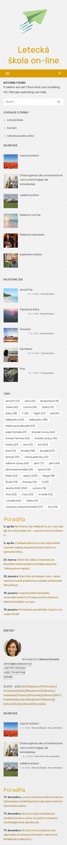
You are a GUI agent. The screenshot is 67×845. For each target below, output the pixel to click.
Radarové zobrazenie (32, 234)
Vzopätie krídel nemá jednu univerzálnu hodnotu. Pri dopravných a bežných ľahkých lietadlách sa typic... (31, 597)
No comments (55, 728)
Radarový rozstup (30, 215)
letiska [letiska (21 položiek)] (12, 444)
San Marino (26, 349)
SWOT (56, 695)
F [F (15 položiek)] (25, 413)
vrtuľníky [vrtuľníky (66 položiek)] (13, 500)
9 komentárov (47, 294)
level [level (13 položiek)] (11, 450)
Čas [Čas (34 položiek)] (53, 506)
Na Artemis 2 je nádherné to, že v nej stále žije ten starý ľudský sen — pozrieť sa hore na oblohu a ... (33, 531)
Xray (22, 368)
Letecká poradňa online (20, 135)
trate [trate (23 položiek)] (27, 494)
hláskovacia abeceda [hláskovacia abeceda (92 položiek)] (20, 425)
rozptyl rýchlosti (29, 155)
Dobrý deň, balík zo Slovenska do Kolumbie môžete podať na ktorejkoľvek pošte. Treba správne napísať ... (30, 564)
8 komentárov (47, 313)
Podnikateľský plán (14, 699)
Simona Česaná (39, 728)
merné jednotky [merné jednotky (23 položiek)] (36, 457)
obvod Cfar (26, 289)
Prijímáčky (48, 690)
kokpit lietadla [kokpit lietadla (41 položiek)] (16, 432)
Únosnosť (25, 329)
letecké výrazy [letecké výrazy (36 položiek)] (46, 438)
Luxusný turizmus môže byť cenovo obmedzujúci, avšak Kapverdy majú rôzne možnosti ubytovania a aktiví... (33, 801)
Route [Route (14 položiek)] (12, 482)
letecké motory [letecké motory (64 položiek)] (43, 432)
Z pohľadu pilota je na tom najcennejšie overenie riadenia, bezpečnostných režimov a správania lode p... (32, 547)
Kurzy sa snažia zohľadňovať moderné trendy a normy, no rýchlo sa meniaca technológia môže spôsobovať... (31, 818)
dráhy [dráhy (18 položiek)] (11, 413)
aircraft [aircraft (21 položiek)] (13, 401)
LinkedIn (8, 676)
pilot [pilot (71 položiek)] (39, 463)
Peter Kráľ (39, 756)
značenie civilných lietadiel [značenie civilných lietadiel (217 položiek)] (24, 506)
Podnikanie (10, 695)
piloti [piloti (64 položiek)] (54, 463)
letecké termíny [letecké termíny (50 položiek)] (18, 438)
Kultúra (8, 704)
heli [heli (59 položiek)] (54, 413)
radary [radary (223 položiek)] (30, 475)
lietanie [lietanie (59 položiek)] (13, 457)
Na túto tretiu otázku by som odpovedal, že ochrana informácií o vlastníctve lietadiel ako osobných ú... (31, 835)
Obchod (27, 704)
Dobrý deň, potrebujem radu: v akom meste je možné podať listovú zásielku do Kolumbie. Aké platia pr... (33, 581)
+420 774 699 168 (14, 672)
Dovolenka (40, 704)
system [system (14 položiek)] (39, 488)
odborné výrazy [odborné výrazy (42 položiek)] (17, 463)
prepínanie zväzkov (31, 254)
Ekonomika (35, 695)
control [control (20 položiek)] (30, 407)
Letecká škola (15, 120)
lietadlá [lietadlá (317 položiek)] (47, 450)
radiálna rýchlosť (29, 195)
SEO (23, 686)
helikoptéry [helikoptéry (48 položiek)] (38, 419)
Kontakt (12, 128)
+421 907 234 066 (14, 668)
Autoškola (9, 690)
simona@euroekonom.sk (18, 663)
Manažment (33, 690)
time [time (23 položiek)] (11, 494)
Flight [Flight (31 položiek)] (39, 413)
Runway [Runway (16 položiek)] (30, 482)
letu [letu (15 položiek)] (28, 444)
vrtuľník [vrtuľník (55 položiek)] (45, 494)
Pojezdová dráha (29, 309)
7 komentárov (47, 353)
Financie (22, 695)
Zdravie (47, 695)
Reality (21, 690)
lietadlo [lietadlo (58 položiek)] (28, 450)
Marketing (48, 699)
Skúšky (18, 704)
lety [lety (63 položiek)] (43, 444)
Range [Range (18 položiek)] (49, 475)
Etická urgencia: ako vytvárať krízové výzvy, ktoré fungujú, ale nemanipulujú (41, 180)
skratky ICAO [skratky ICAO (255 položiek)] (16, 488)
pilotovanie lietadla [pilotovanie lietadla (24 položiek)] (19, 469)
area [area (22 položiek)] (30, 401)
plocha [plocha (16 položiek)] (44, 469)
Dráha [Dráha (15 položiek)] (48, 407)
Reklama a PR (35, 686)
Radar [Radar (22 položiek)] (12, 475)
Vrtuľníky (50, 686)
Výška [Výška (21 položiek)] (32, 500)
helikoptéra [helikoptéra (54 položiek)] (15, 419)
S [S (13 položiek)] (45, 482)
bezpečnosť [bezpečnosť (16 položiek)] (49, 401)
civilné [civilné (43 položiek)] (12, 407)
